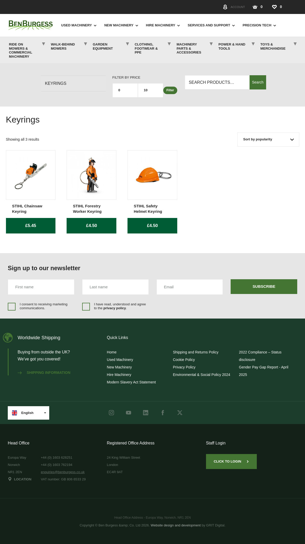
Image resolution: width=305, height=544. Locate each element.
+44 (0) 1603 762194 (56, 465)
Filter (170, 90)
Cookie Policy (184, 360)
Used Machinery (76, 25)
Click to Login (231, 461)
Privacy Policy (184, 367)
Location (19, 479)
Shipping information (44, 373)
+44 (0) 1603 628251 (56, 457)
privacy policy (114, 308)
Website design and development (176, 525)
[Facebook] (162, 412)
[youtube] (128, 412)
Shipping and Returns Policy (195, 352)
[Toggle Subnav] (94, 25)
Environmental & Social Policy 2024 (201, 375)
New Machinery (118, 25)
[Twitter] (180, 412)
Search (258, 82)
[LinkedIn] (145, 412)
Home (111, 352)
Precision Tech (257, 25)
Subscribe (264, 286)
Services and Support (209, 25)
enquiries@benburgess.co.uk (62, 472)
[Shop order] (268, 139)
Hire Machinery (160, 25)
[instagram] (111, 412)
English (22, 412)
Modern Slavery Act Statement (131, 382)
